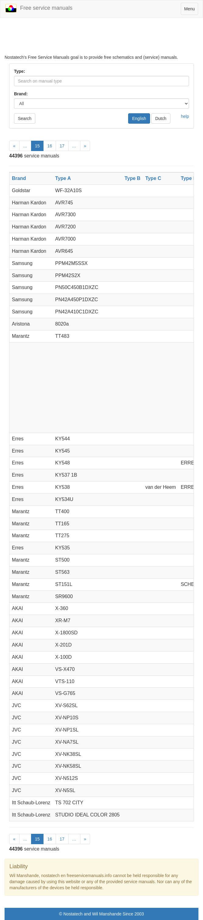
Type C (153, 178)
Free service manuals (38, 8)
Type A (63, 178)
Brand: (21, 93)
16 (49, 145)
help (185, 116)
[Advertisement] (101, 39)
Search (24, 118)
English (139, 118)
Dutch (160, 118)
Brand (19, 178)
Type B (132, 178)
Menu (191, 10)
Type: (19, 71)
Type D (189, 178)
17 (62, 145)
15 (37, 145)
